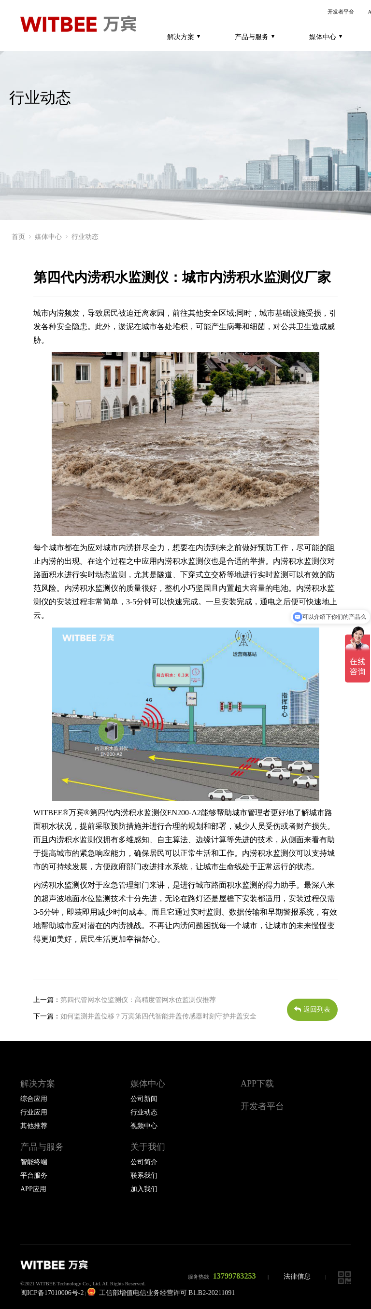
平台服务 (33, 1175)
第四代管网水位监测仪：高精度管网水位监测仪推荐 (138, 999)
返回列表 (312, 1009)
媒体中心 (325, 37)
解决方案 (183, 37)
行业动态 (85, 236)
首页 (18, 236)
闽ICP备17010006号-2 (52, 1292)
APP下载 (257, 1083)
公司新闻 (143, 1098)
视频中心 (143, 1125)
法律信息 (297, 1276)
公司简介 (143, 1162)
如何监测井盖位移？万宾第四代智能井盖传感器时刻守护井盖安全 (158, 1016)
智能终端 (33, 1162)
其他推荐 (33, 1125)
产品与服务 (254, 37)
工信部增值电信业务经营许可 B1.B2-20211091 (161, 1292)
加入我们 (143, 1189)
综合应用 (33, 1098)
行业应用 (33, 1112)
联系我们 (143, 1175)
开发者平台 (341, 11)
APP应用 (33, 1189)
